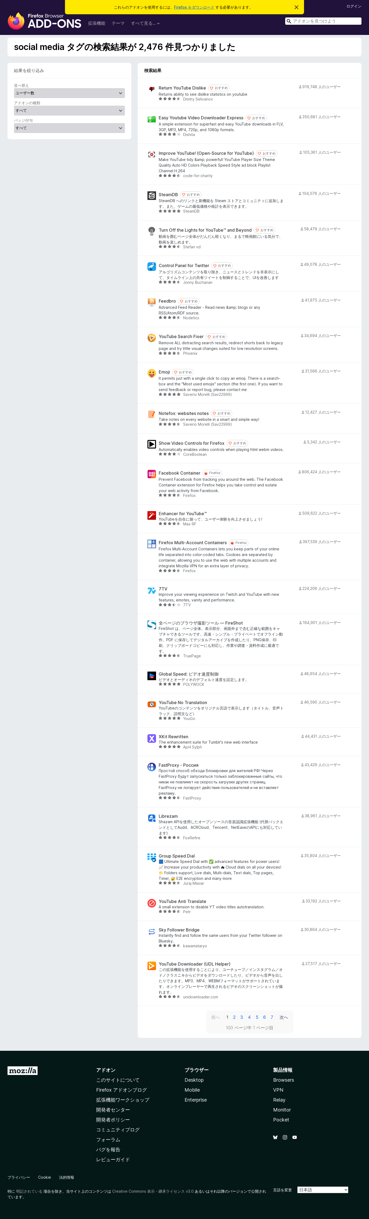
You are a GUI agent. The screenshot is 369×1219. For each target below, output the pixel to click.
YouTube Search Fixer (181, 336)
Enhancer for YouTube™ (183, 513)
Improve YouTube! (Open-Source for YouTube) (206, 153)
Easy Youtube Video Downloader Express (201, 117)
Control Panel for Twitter (184, 265)
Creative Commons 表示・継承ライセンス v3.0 (153, 1191)
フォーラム (108, 1139)
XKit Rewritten (173, 736)
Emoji (164, 372)
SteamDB (168, 194)
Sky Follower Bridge (179, 930)
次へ (284, 1017)
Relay (279, 1100)
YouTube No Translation (183, 702)
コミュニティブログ (118, 1129)
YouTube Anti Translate (182, 901)
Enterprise (195, 1100)
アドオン (105, 1070)
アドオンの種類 (27, 103)
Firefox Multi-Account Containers (193, 542)
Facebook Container (179, 473)
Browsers (283, 1080)
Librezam (168, 816)
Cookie (44, 1177)
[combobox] (323, 21)
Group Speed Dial (177, 856)
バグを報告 (108, 1149)
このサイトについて (118, 1080)
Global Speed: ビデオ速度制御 (189, 674)
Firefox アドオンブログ (121, 1090)
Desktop (194, 1080)
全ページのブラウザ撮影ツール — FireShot (201, 623)
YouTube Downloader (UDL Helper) (194, 964)
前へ (215, 1017)
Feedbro (167, 301)
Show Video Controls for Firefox (192, 443)
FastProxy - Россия (178, 765)
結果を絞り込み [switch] (29, 70)
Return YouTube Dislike (182, 88)
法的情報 (66, 1177)
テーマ (118, 23)
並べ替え (21, 85)
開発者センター (113, 1110)
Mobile (192, 1090)
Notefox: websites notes (184, 413)
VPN (278, 1090)
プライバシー (19, 1177)
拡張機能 (96, 23)
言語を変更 (282, 1190)
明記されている (29, 1191)
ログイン (353, 6)
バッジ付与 (23, 120)
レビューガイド (113, 1159)
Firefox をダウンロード (194, 7)
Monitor (282, 1110)
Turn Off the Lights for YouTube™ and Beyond (205, 230)
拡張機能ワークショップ (122, 1100)
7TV (163, 588)
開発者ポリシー (113, 1120)
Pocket (281, 1120)
